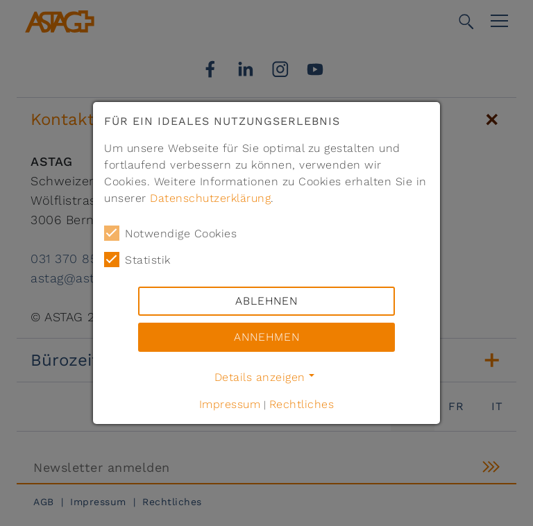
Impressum (230, 404)
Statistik (137, 259)
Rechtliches (302, 404)
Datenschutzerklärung (210, 198)
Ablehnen (266, 300)
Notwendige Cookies (170, 233)
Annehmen (267, 336)
